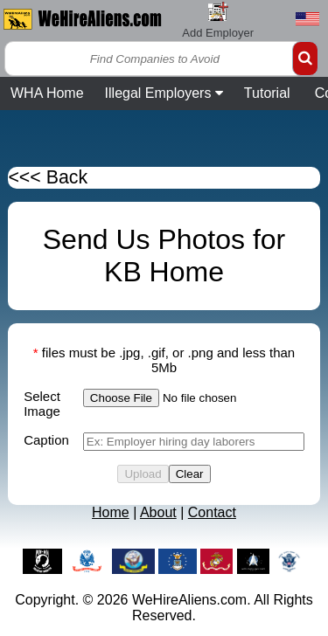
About (158, 512)
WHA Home (47, 93)
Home (110, 512)
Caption (46, 439)
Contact (212, 512)
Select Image (42, 403)
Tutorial (267, 93)
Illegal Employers (164, 93)
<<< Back (47, 177)
